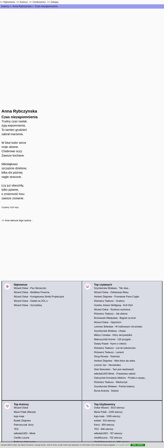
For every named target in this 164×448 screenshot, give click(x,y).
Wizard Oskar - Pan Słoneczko (30, 288)
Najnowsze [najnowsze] (9, 2)
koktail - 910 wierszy (105, 420)
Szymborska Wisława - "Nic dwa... (112, 288)
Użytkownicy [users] (39, 2)
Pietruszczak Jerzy (24, 424)
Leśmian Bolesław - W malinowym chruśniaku (118, 326)
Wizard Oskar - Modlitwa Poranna (31, 292)
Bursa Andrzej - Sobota (106, 390)
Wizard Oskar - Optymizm (107, 322)
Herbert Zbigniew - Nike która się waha (114, 360)
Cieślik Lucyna (21, 437)
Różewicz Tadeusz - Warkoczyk (110, 382)
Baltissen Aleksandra (25, 442)
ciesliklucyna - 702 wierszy (108, 437)
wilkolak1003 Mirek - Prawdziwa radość (115, 373)
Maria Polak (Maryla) (25, 412)
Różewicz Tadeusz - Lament (109, 352)
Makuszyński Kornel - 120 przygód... (113, 339)
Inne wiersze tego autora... (19, 220)
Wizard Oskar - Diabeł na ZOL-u (31, 301)
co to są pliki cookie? (123, 445)
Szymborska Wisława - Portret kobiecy (114, 386)
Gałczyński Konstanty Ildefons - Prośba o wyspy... (120, 378)
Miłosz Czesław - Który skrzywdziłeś (113, 335)
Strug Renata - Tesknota (107, 356)
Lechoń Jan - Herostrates (107, 365)
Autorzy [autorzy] (24, 2)
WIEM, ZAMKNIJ (137, 445)
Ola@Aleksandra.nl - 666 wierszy (111, 442)
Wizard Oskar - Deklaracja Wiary (111, 292)
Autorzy (5, 6)
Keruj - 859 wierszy (104, 424)
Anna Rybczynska (22, 6)
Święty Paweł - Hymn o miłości (110, 343)
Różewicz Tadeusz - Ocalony (109, 301)
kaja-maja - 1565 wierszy (107, 416)
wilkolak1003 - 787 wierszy (108, 433)
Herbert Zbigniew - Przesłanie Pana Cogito (116, 296)
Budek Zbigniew (22, 420)
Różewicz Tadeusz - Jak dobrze (111, 313)
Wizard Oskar (21, 407)
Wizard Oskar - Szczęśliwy (28, 305)
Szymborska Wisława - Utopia (110, 331)
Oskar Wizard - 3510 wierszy (109, 407)
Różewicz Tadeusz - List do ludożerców (115, 348)
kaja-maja (19, 416)
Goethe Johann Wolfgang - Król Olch (113, 305)
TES (16, 429)
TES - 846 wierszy (103, 429)
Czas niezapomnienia (46, 6)
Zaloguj (54, 2)
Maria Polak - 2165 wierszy (108, 412)
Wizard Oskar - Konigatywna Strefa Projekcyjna (39, 296)
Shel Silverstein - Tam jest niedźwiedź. (114, 369)
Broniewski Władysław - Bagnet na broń (115, 318)
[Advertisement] (82, 31)
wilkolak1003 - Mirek (24, 433)
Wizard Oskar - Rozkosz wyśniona (112, 309)
